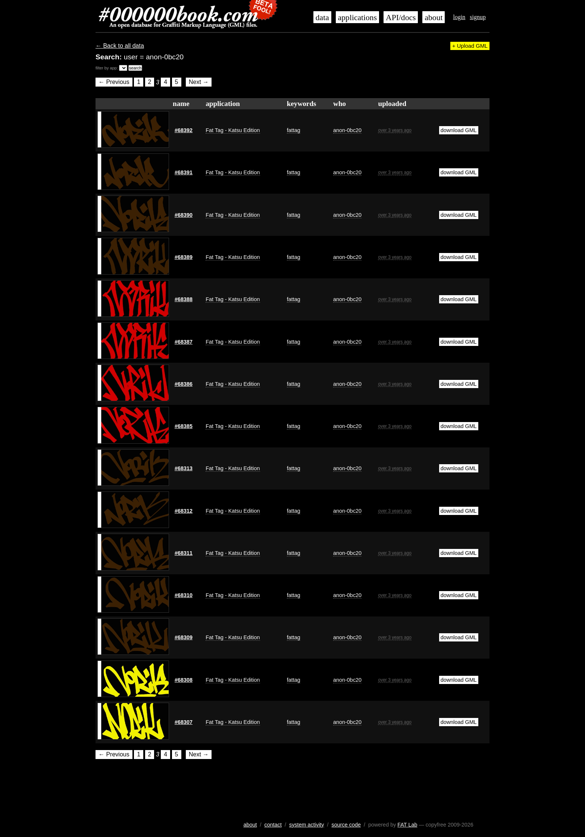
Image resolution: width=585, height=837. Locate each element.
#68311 (184, 553)
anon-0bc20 (347, 130)
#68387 (184, 342)
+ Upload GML (470, 46)
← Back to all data (120, 46)
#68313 (184, 468)
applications (357, 17)
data (322, 17)
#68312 (184, 511)
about (433, 17)
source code (346, 825)
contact (273, 825)
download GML (459, 130)
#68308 (184, 680)
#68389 (184, 257)
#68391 (184, 172)
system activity (306, 825)
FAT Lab (407, 825)
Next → (199, 82)
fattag (293, 130)
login (459, 17)
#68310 (184, 595)
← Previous (113, 82)
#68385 (184, 426)
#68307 (184, 722)
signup (478, 17)
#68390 (184, 215)
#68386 (184, 384)
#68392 (184, 130)
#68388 (184, 299)
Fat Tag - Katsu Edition (233, 130)
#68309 (184, 637)
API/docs (401, 17)
